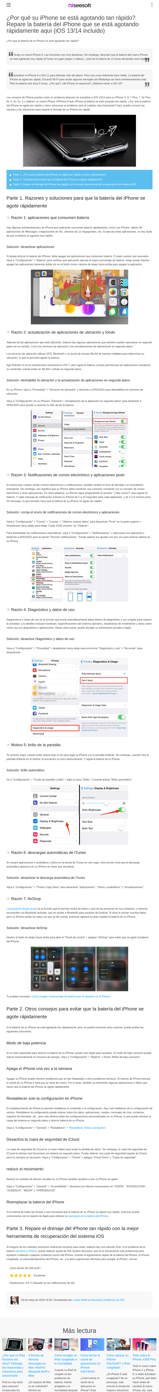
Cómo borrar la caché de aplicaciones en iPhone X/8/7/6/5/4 (90, 1363)
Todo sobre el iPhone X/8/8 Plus (144, 1357)
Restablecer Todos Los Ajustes (87, 1127)
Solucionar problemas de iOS (107, 1300)
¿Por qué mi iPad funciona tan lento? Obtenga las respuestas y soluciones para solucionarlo (13, 1365)
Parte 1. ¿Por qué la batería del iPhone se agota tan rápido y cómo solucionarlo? (59, 174)
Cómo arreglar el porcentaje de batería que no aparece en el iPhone (70, 996)
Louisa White (80, 1300)
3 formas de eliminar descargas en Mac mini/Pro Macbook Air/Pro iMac (39, 1365)
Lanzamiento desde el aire (21, 908)
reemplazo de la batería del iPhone (88, 1216)
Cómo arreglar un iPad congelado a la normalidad (65, 1359)
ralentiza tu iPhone (26, 1251)
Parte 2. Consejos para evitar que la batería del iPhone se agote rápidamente (57, 179)
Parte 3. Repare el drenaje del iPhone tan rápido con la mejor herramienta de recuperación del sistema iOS (74, 184)
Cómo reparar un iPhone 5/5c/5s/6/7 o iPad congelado (118, 1361)
